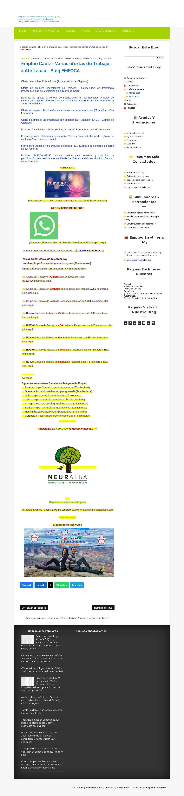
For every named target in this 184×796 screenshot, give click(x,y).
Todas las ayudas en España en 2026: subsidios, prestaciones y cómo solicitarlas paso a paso (40, 722)
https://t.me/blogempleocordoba (55, 415)
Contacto (128, 31)
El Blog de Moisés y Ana (33, 9)
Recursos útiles (105, 31)
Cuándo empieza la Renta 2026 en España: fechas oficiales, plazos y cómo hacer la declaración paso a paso (41, 764)
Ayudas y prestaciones (137, 78)
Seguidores (79, 268)
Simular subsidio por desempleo (141, 223)
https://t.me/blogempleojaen (49, 395)
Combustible (132, 85)
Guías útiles (132, 104)
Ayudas (85, 31)
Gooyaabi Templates (155, 787)
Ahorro (130, 100)
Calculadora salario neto (138, 227)
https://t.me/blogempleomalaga (54, 403)
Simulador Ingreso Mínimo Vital (141, 212)
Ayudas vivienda (134, 147)
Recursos (131, 107)
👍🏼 (76, 250)
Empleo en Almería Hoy (45, 31)
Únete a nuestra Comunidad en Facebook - (49, 250)
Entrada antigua (103, 607)
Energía (130, 81)
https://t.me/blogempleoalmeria (54, 387)
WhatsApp (61, 585)
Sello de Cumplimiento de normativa (140, 298)
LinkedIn (40, 585)
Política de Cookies (132, 288)
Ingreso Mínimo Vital (136, 133)
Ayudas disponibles (135, 136)
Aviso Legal (129, 291)
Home (24, 58)
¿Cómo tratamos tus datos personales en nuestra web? (143, 294)
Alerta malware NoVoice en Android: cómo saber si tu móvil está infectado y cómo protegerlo (41, 700)
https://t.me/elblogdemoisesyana (53, 263)
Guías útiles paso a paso (138, 176)
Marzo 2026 (134, 93)
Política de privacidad (133, 286)
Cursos (70, 31)
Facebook (26, 585)
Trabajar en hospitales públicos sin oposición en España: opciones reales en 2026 (42, 751)
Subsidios (131, 143)
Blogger (105, 618)
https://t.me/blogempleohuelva (52, 411)
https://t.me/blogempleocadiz (50, 399)
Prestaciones (133, 140)
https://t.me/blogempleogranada (55, 391)
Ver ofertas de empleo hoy (139, 260)
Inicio (22, 31)
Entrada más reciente (34, 607)
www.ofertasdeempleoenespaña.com (92, 509)
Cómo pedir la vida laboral (138, 187)
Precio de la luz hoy (135, 172)
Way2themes (123, 787)
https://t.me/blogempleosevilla (52, 407)
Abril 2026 (134, 96)
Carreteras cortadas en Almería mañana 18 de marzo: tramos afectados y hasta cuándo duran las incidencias (41, 658)
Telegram (77, 585)
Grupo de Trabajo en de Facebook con (56, 361)
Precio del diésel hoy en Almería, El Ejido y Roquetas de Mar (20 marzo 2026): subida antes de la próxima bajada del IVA (42, 642)
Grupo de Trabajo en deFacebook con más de (58, 288)
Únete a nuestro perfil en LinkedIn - (43, 268)
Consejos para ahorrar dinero (140, 180)
